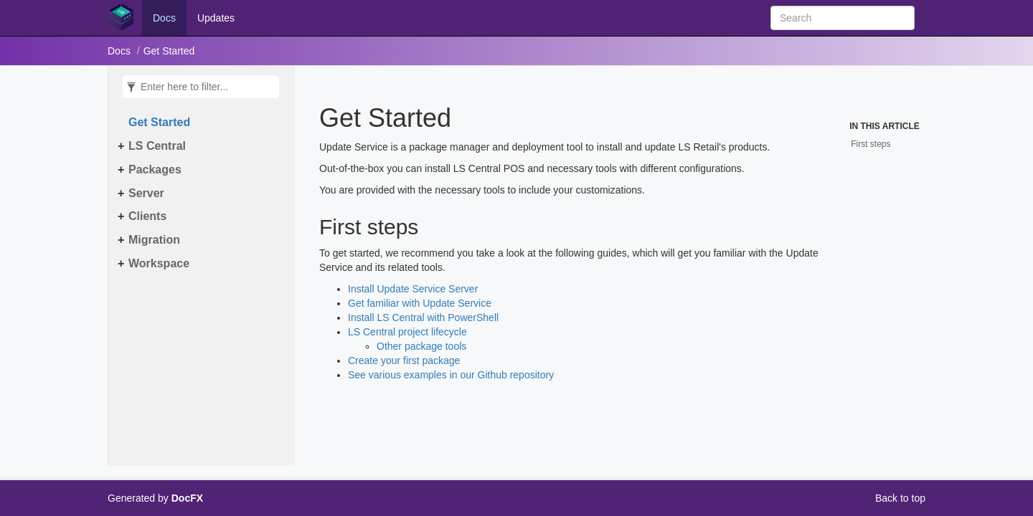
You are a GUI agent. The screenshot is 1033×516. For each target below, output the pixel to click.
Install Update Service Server (413, 289)
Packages (154, 169)
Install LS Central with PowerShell (423, 317)
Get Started (169, 51)
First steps (870, 144)
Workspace (158, 263)
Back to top (900, 498)
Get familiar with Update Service (419, 303)
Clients (147, 216)
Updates (216, 18)
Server (146, 193)
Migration (154, 240)
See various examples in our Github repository (451, 375)
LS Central (157, 146)
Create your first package (404, 360)
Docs (164, 18)
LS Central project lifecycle (407, 332)
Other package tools (421, 346)
